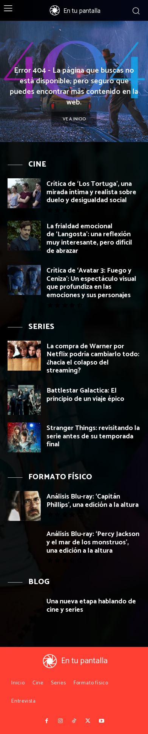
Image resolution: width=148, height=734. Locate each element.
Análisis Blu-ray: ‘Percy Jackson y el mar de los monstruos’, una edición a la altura (92, 542)
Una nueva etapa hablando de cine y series (91, 606)
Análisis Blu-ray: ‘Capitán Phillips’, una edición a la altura (92, 501)
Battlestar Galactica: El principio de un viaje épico (85, 395)
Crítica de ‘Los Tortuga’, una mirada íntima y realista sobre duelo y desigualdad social (91, 192)
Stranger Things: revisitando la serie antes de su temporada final (93, 436)
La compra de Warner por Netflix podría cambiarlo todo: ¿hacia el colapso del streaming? (92, 359)
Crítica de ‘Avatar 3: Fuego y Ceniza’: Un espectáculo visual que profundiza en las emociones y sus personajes (91, 283)
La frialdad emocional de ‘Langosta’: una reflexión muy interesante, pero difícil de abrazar (89, 239)
